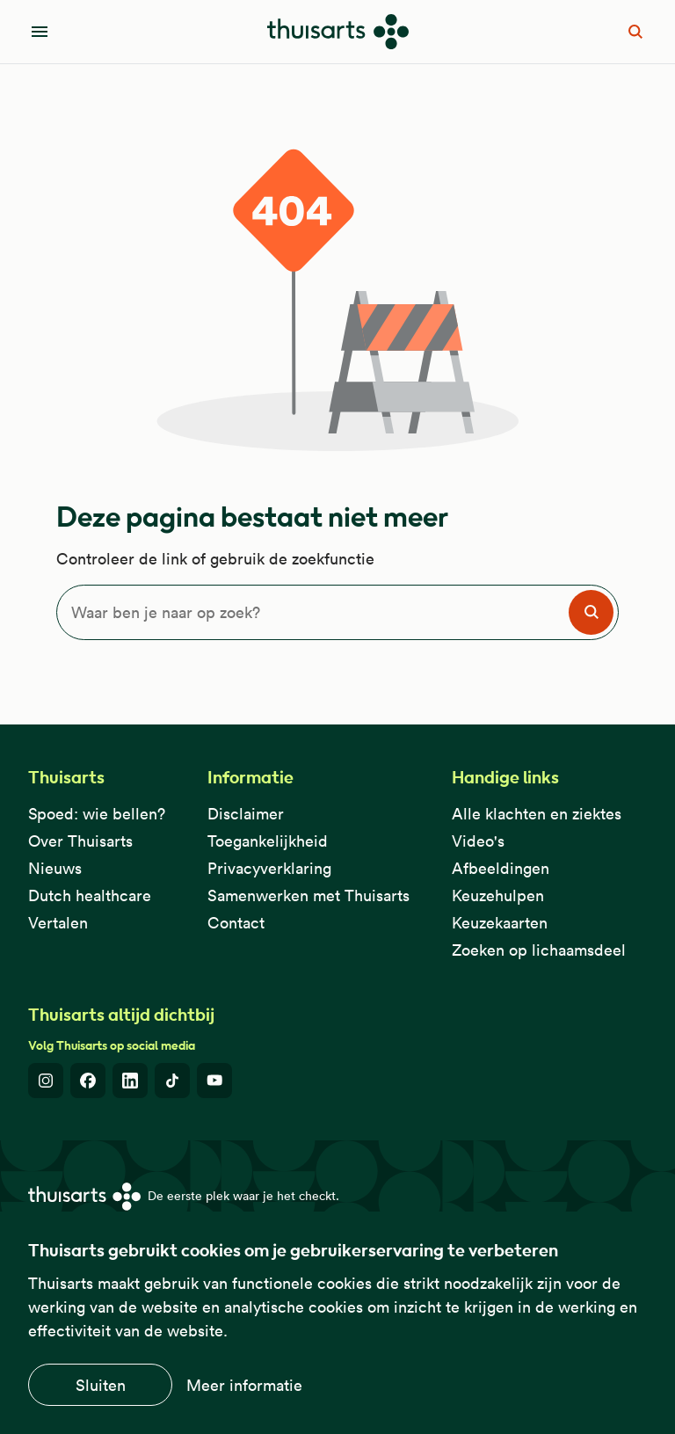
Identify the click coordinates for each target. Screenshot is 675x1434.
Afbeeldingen (500, 868)
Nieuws (55, 868)
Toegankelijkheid (267, 841)
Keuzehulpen (498, 895)
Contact (236, 923)
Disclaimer (245, 814)
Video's (478, 841)
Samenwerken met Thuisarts (308, 895)
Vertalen (58, 923)
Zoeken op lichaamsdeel (539, 950)
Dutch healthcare (89, 895)
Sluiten (101, 1385)
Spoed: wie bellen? (96, 814)
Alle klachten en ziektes (536, 814)
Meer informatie (244, 1385)
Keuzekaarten (500, 923)
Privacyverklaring (269, 868)
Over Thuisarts (80, 841)
